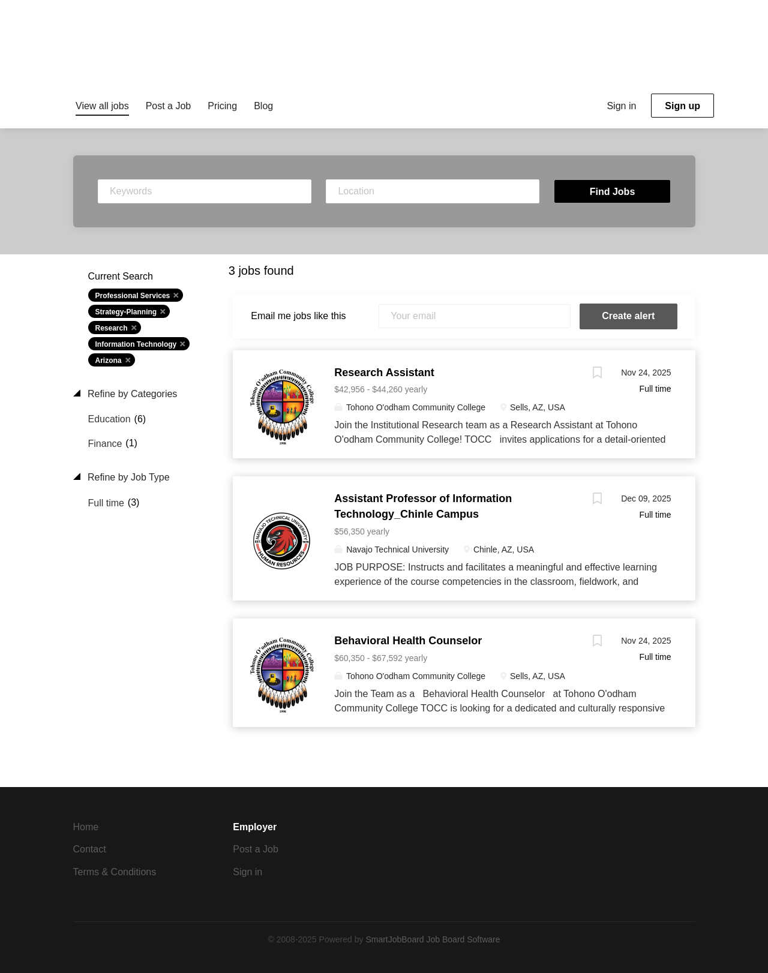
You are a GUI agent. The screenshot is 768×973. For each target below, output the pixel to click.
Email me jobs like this (298, 316)
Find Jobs (612, 192)
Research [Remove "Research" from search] (111, 328)
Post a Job (255, 849)
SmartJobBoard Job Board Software (432, 939)
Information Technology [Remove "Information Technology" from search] (136, 344)
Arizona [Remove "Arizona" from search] (108, 360)
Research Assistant (384, 373)
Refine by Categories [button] (131, 394)
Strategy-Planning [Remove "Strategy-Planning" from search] (126, 312)
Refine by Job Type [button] (127, 477)
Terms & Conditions (115, 872)
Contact (89, 849)
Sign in (621, 106)
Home (86, 827)
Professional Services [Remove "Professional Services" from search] (132, 296)
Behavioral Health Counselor (408, 641)
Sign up (682, 106)
